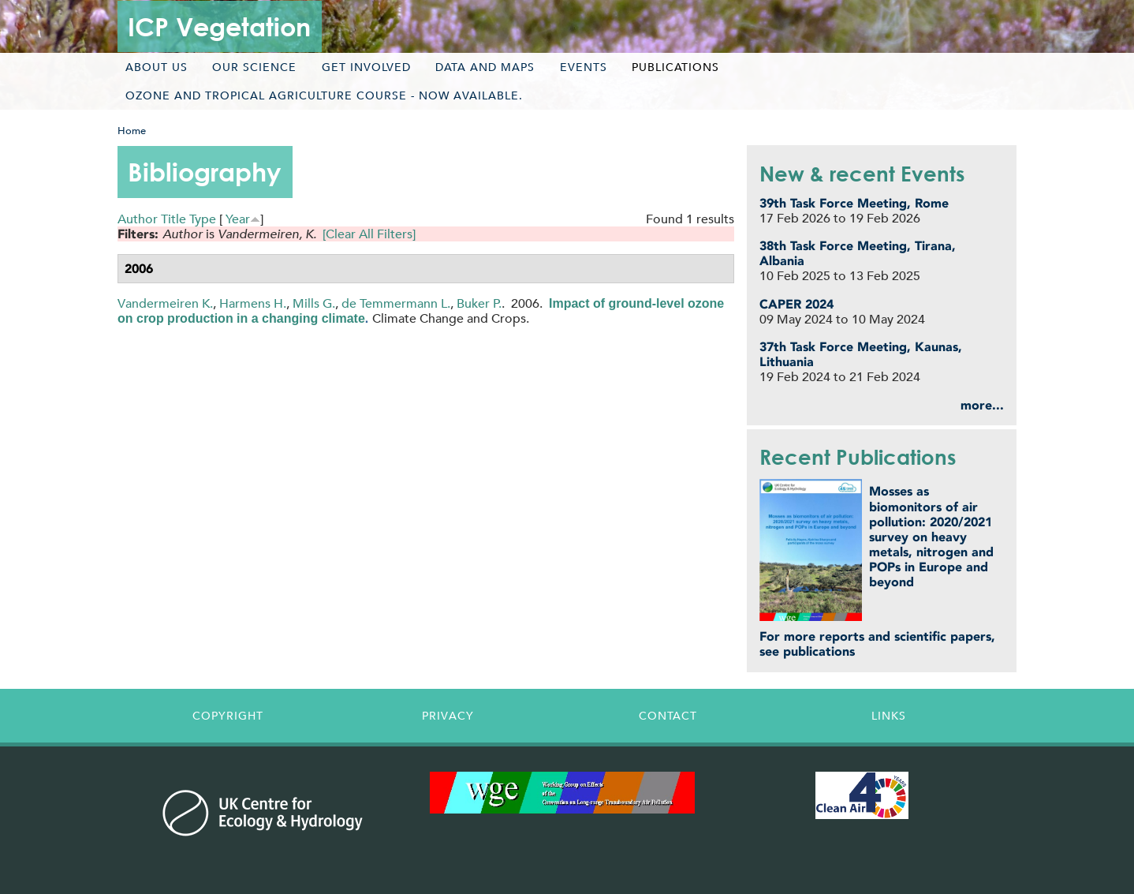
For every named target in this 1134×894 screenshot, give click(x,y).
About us (156, 67)
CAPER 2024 (796, 304)
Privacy (448, 716)
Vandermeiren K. (165, 303)
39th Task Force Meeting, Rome (854, 203)
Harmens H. (252, 303)
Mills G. (314, 303)
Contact (668, 716)
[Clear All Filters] (369, 234)
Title (173, 219)
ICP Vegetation (219, 26)
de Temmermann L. (395, 303)
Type (202, 219)
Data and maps (485, 67)
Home (132, 130)
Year (238, 219)
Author (138, 219)
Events (583, 67)
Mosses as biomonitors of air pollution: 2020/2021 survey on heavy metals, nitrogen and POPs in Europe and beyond (931, 536)
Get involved (366, 67)
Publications (675, 67)
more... (982, 405)
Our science (254, 67)
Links (888, 716)
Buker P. (479, 303)
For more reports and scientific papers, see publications (877, 644)
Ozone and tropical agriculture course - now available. (324, 95)
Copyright (227, 716)
